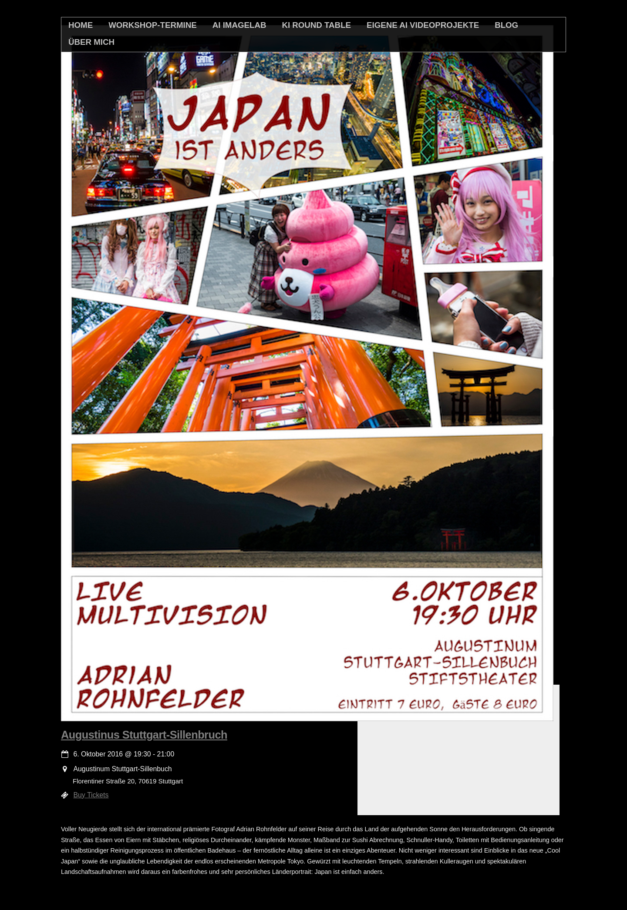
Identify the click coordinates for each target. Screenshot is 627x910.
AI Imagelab (239, 25)
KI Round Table (316, 25)
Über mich (91, 42)
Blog (506, 25)
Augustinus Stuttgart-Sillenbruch (144, 735)
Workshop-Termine (152, 25)
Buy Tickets (91, 795)
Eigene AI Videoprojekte (423, 25)
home (80, 25)
